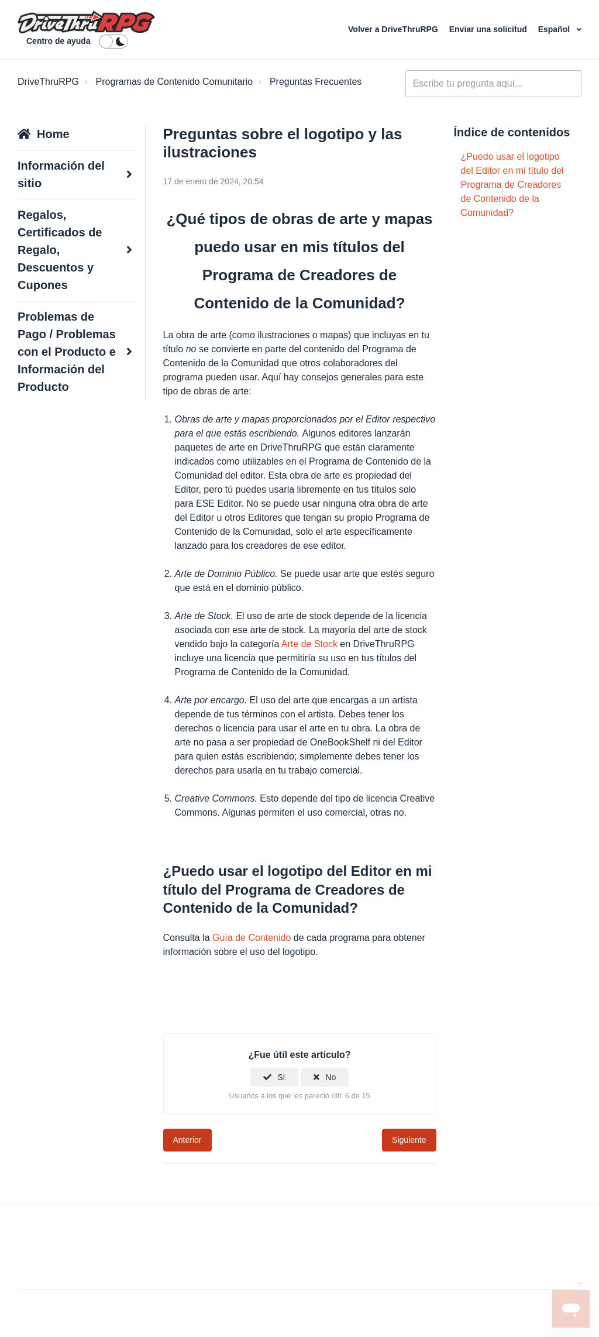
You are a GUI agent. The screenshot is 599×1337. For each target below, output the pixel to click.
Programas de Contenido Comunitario (174, 82)
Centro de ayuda (58, 41)
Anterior (187, 1139)
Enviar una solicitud (489, 29)
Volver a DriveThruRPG (394, 29)
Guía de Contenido (251, 938)
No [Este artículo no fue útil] (330, 1077)
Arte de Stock (309, 644)
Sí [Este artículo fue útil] (281, 1077)
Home (53, 134)
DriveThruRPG (48, 82)
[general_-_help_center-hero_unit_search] (493, 83)
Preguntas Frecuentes (316, 82)
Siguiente (409, 1139)
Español (555, 29)
